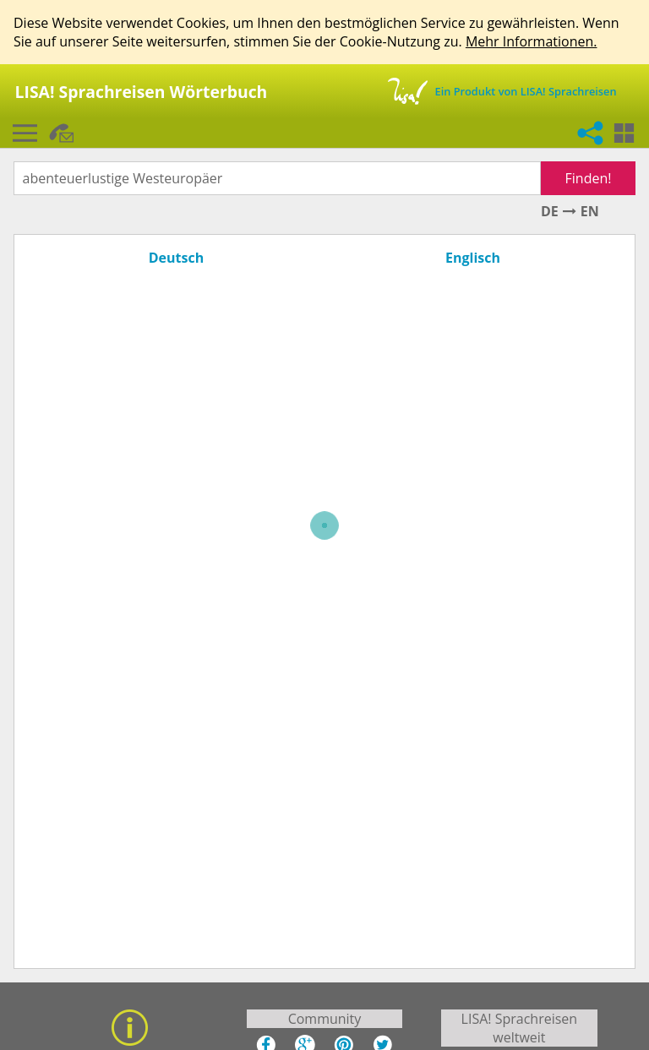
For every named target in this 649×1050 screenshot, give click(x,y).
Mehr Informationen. (531, 41)
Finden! (588, 178)
